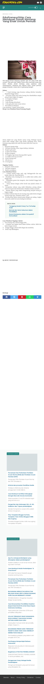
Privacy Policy (20, 677)
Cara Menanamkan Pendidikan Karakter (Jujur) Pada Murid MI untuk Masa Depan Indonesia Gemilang (21, 606)
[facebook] (6, 297)
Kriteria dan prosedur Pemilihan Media (21, 485)
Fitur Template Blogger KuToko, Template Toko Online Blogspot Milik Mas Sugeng (20, 517)
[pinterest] (22, 297)
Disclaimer (30, 677)
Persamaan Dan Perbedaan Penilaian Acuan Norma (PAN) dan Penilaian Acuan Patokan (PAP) (21, 475)
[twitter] (14, 297)
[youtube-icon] (37, 2)
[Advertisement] (22, 40)
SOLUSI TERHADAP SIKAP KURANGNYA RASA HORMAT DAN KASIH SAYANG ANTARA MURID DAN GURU (21, 618)
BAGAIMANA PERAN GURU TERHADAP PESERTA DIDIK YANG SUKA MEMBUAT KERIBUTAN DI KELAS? (21, 631)
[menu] (5, 7)
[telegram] (37, 297)
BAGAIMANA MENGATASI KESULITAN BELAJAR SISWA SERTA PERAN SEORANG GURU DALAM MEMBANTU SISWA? (22, 593)
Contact (38, 677)
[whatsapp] (30, 297)
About (12, 677)
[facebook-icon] (40, 2)
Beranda (6, 677)
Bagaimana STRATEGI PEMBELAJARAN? (21, 652)
